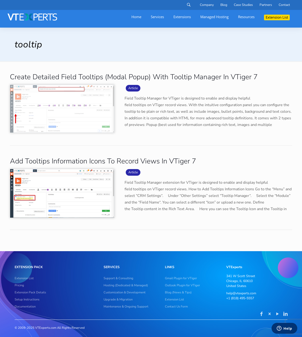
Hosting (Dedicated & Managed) (126, 285)
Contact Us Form (176, 306)
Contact (284, 5)
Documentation (25, 306)
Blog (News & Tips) (178, 292)
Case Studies (243, 5)
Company (207, 5)
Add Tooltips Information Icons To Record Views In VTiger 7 (103, 161)
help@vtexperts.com (241, 293)
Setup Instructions (27, 299)
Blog (223, 5)
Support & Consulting (118, 278)
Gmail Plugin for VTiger (181, 278)
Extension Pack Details (30, 292)
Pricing (19, 285)
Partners (266, 5)
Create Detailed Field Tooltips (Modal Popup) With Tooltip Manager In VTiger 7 (134, 77)
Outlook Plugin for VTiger (182, 285)
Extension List (24, 278)
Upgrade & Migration (118, 299)
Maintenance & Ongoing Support (126, 306)
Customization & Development (125, 292)
